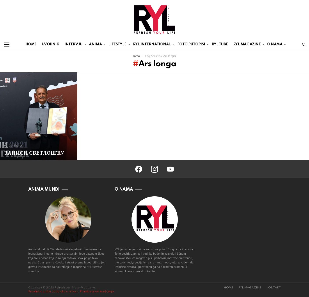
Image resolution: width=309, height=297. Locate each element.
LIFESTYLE (117, 45)
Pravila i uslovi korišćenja (97, 291)
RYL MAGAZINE (247, 45)
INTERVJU (73, 45)
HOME (31, 44)
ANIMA (95, 45)
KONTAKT (273, 287)
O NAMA (274, 45)
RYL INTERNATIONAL (152, 45)
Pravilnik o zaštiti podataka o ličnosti (53, 291)
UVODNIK (50, 44)
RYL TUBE (220, 44)
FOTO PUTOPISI (191, 45)
